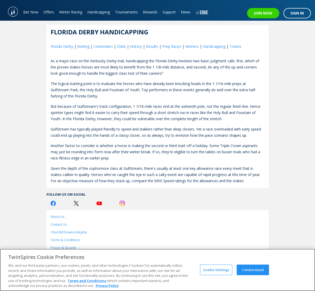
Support (169, 12)
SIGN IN (297, 13)
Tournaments (126, 12)
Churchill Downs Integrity (69, 232)
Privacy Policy (107, 285)
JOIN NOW (263, 13)
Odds (121, 46)
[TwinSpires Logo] (10, 10)
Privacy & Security (63, 248)
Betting (83, 46)
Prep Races (171, 46)
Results (152, 46)
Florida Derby (62, 46)
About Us (57, 217)
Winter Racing (70, 12)
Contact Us (59, 224)
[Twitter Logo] (76, 203)
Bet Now (30, 12)
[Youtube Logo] (99, 203)
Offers (48, 12)
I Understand (253, 269)
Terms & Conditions (65, 240)
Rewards (150, 12)
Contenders (103, 46)
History (136, 46)
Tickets (235, 46)
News (185, 12)
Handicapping (98, 12)
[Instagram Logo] (122, 203)
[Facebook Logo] (53, 203)
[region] (157, 270)
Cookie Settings (216, 269)
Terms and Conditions (87, 280)
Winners (192, 46)
